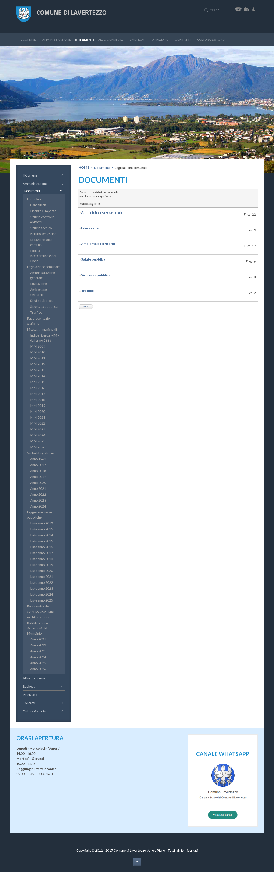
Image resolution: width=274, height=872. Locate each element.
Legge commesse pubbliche (39, 514)
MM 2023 (37, 429)
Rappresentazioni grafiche (39, 320)
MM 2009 (37, 346)
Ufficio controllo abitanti (42, 219)
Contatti (183, 39)
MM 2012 (37, 364)
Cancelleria (38, 205)
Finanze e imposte (43, 211)
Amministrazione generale (101, 212)
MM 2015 (37, 382)
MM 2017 (37, 394)
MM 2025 (37, 441)
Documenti (84, 40)
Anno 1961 (38, 459)
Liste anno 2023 (41, 588)
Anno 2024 (38, 506)
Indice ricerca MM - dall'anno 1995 (44, 337)
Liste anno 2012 (41, 523)
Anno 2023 (38, 500)
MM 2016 (37, 388)
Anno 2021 (38, 488)
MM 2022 (37, 423)
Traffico (87, 290)
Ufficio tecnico (41, 228)
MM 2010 (37, 352)
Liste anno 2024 (41, 594)
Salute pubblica (93, 259)
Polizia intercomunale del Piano (43, 255)
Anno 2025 (38, 663)
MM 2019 (37, 405)
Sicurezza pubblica (95, 275)
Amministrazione (56, 39)
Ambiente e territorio (98, 243)
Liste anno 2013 (41, 529)
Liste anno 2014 (41, 535)
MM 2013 (37, 370)
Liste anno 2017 (41, 553)
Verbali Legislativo (40, 453)
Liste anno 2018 (41, 559)
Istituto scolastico (43, 234)
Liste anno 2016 (41, 547)
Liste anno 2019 (41, 565)
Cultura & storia (211, 39)
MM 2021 (37, 417)
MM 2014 (37, 376)
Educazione (90, 228)
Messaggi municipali (42, 329)
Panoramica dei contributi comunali (41, 608)
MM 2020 (37, 411)
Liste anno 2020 (41, 570)
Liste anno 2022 (41, 582)
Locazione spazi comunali (41, 242)
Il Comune (27, 39)
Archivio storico (38, 617)
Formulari (34, 199)
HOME (83, 167)
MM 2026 (37, 447)
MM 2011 (37, 358)
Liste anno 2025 (41, 600)
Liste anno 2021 (41, 576)
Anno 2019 (38, 477)
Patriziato (159, 39)
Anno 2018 (38, 471)
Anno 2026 (38, 669)
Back (86, 306)
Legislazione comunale (43, 267)
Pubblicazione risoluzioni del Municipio (37, 628)
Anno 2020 (38, 482)
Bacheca (137, 39)
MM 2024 (37, 435)
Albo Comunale (111, 39)
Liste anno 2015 (41, 541)
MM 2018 (37, 399)
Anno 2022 (38, 494)
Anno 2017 (38, 465)
